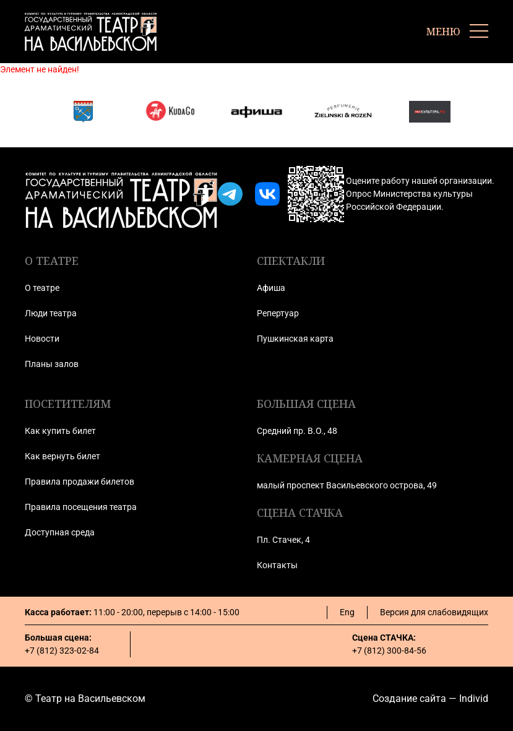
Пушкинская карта (295, 339)
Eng (347, 612)
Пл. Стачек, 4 (283, 540)
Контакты (277, 565)
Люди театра (51, 313)
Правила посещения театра (81, 507)
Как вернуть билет (62, 456)
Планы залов (52, 364)
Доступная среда (60, 532)
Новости (42, 339)
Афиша (271, 288)
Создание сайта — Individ (430, 698)
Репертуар (278, 313)
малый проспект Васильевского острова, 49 (347, 485)
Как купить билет (60, 431)
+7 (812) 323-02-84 (62, 650)
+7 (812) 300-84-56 (389, 650)
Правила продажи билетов (79, 482)
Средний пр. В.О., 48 (297, 431)
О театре (42, 288)
